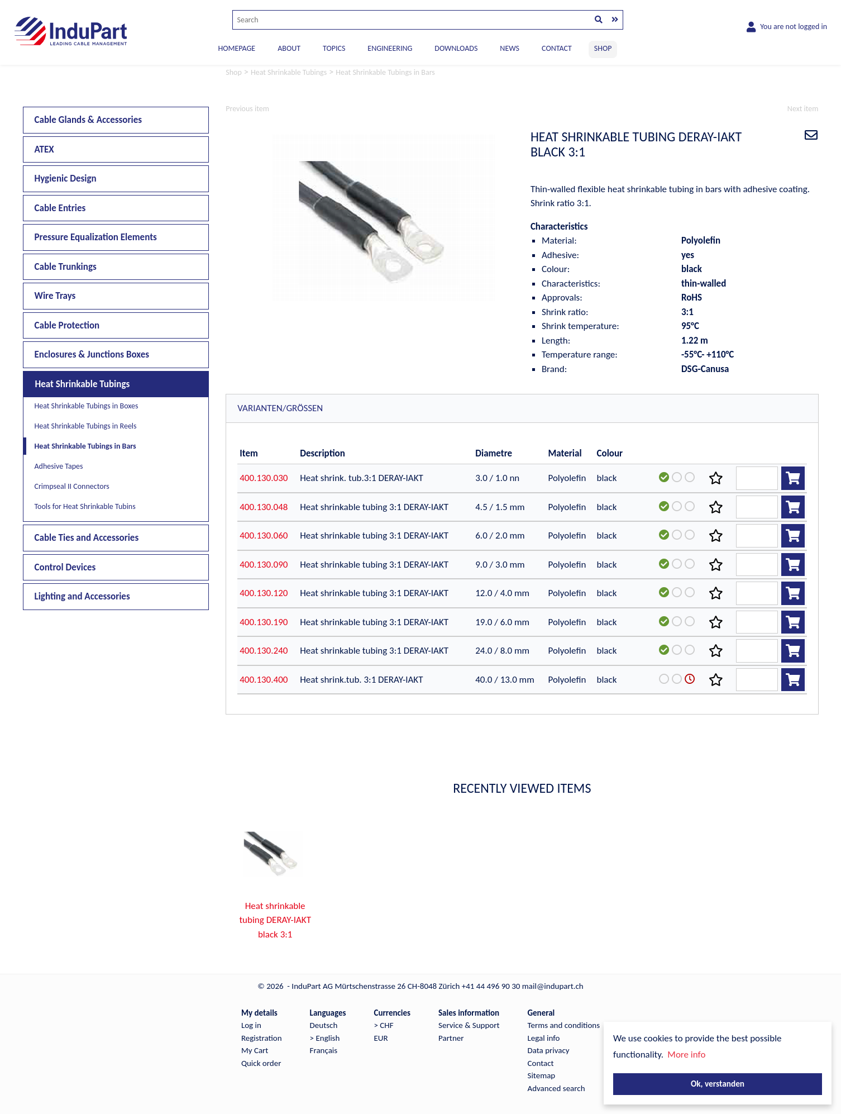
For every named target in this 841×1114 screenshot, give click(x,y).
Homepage (237, 48)
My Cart (254, 1050)
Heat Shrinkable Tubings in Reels (86, 426)
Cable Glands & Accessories (88, 120)
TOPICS (334, 48)
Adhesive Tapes (59, 466)
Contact (541, 1063)
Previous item (247, 108)
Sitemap (542, 1075)
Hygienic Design (66, 178)
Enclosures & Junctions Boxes (92, 354)
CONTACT (557, 48)
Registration (261, 1038)
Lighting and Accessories (82, 596)
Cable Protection (67, 325)
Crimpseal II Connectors (72, 486)
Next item (803, 108)
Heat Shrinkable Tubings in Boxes (86, 406)
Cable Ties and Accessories (87, 538)
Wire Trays (55, 296)
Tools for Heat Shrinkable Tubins (85, 506)
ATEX (44, 149)
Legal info (544, 1038)
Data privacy (549, 1050)
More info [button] (686, 1054)
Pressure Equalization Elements (96, 237)
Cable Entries (60, 208)
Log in (251, 1025)
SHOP (603, 48)
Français (324, 1050)
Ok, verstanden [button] (717, 1083)
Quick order (261, 1063)
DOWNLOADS (455, 48)
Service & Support (468, 1025)
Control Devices (65, 567)
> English (325, 1038)
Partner (450, 1038)
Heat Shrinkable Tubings (82, 384)
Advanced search (556, 1088)
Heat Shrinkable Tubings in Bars (85, 446)
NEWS (509, 48)
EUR (381, 1038)
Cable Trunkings (66, 267)
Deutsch (324, 1025)
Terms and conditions (564, 1025)
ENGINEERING (389, 48)
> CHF (383, 1025)
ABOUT (289, 48)
